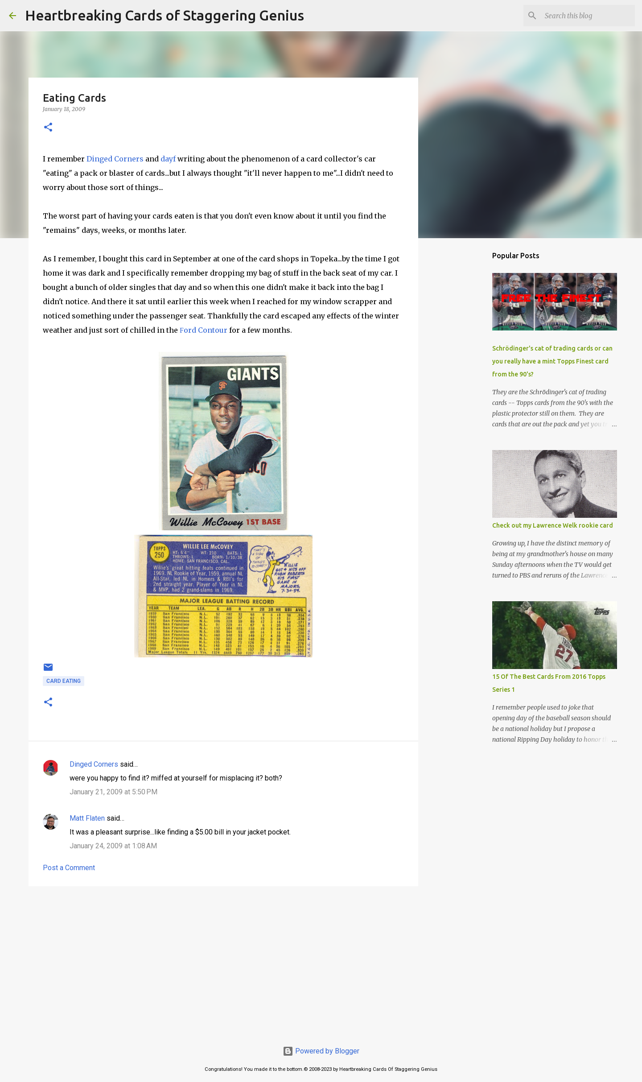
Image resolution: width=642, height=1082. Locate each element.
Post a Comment (69, 867)
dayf (168, 158)
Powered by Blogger (321, 1051)
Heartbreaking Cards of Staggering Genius (164, 15)
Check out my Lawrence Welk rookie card (552, 525)
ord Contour (203, 330)
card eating (63, 681)
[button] (48, 128)
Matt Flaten (87, 818)
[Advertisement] (223, 962)
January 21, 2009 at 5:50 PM (113, 792)
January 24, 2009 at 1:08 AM (113, 846)
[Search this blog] (588, 15)
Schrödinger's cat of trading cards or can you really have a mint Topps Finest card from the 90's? (552, 361)
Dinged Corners (115, 158)
